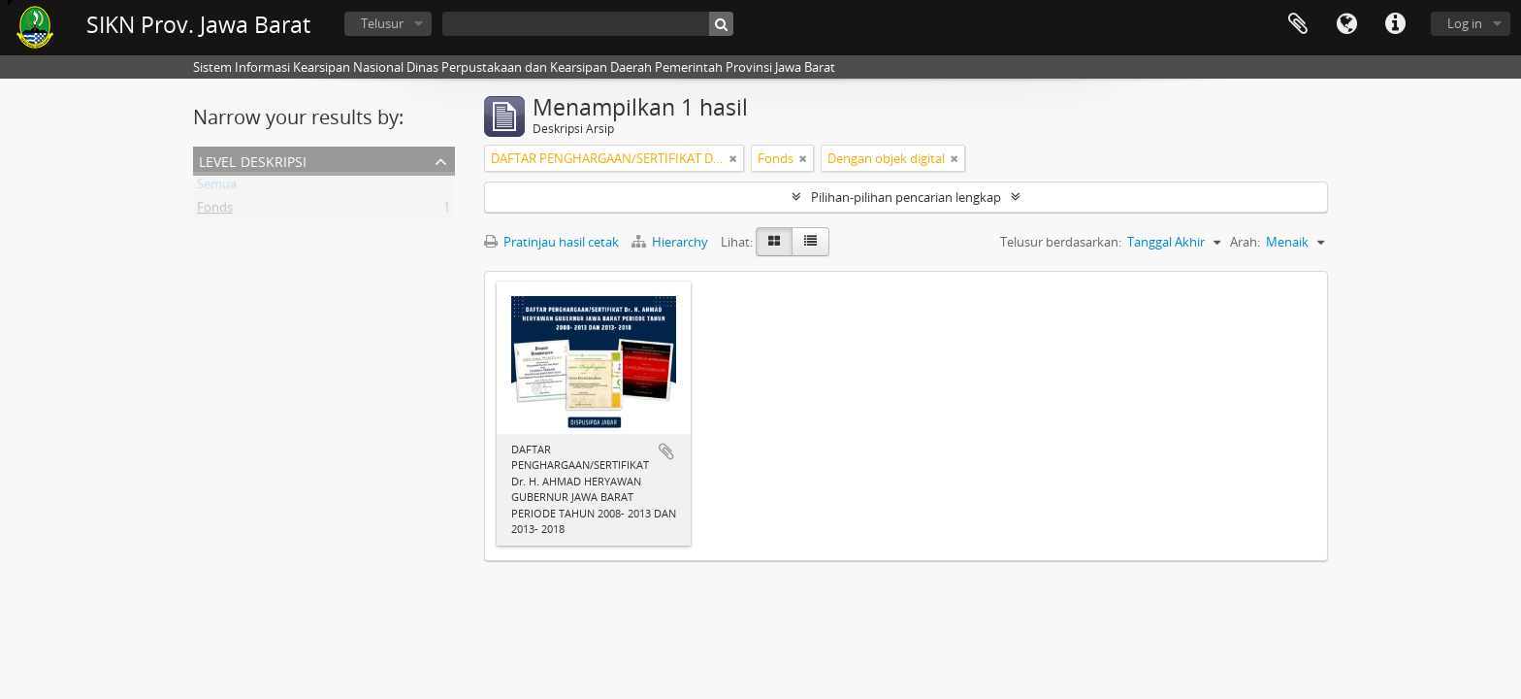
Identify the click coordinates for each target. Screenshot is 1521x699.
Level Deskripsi (253, 160)
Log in (1464, 23)
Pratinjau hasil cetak (551, 241)
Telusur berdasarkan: (1060, 241)
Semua (217, 187)
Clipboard (1298, 24)
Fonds (215, 210)
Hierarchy (671, 241)
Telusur (382, 23)
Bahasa (1346, 24)
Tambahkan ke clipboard (666, 451)
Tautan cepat (1395, 24)
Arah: (1245, 241)
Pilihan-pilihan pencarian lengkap (906, 197)
